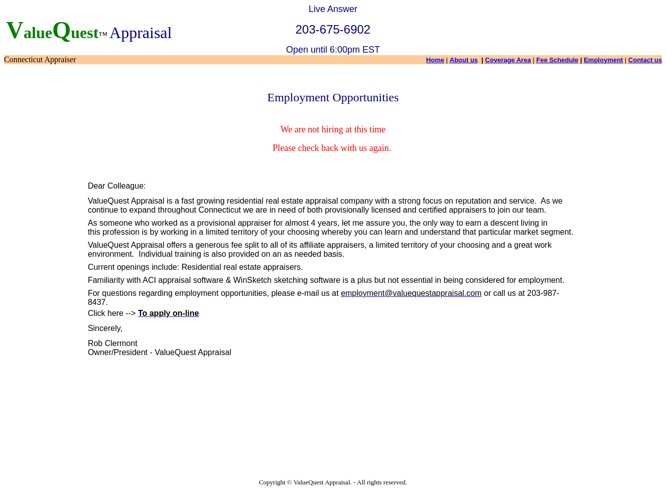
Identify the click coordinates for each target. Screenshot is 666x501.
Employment (603, 60)
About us (464, 60)
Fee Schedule (558, 60)
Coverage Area (508, 60)
